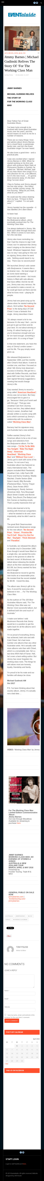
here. (24, 1164)
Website (7, 1007)
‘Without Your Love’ (24, 457)
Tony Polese (9, 75)
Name (7, 990)
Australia (9, 916)
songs (7, 919)
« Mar (6, 1064)
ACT (6, 53)
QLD (20, 53)
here (19, 823)
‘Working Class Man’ (22, 422)
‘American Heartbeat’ (26, 392)
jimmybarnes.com (16, 897)
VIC (24, 53)
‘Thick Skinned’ (29, 538)
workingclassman (20, 919)
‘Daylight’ (16, 538)
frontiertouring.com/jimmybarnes (17, 900)
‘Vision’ (16, 532)
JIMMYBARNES (20, 916)
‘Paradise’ (15, 541)
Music (11, 53)
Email (6, 999)
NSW (16, 53)
